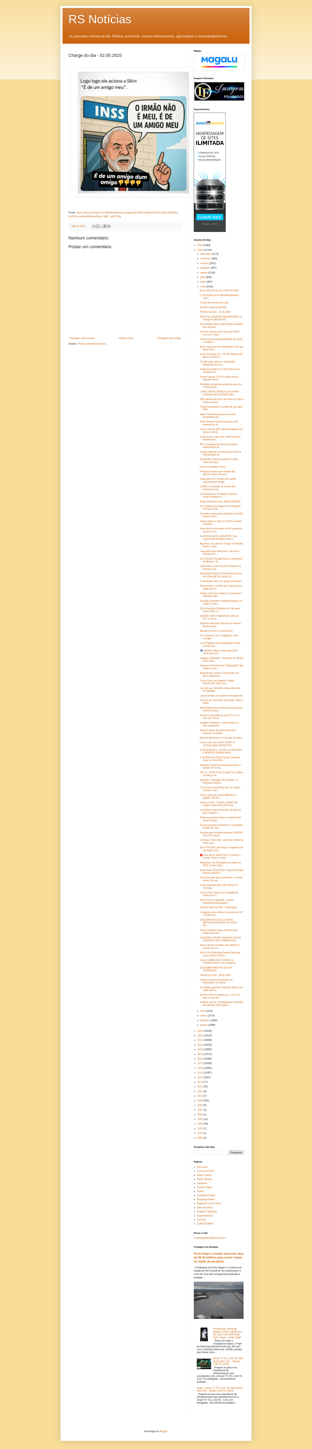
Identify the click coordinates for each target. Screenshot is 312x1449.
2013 (201, 1082)
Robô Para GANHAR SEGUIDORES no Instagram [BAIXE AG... (221, 318)
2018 (201, 1058)
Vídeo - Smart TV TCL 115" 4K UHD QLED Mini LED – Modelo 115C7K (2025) (219, 1389)
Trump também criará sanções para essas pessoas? (219, 931)
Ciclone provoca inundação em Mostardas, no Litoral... (216, 981)
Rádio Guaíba (204, 1175)
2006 (201, 1114)
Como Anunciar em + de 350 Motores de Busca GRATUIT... (221, 355)
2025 (201, 250)
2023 (201, 1035)
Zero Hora (202, 1167)
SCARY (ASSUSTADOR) (213, 307)
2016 (201, 1068)
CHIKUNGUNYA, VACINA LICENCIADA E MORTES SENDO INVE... (221, 751)
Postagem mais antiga (169, 338)
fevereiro (205, 1020)
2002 (201, 1133)
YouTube (201, 1219)
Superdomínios (205, 1215)
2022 (201, 1040)
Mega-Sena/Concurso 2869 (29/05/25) (220, 501)
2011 (201, 1091)
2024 (201, 1031)
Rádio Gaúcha (204, 1179)
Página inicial (126, 338)
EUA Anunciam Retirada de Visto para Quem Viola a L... (220, 610)
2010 (201, 1095)
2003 (201, 1128)
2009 (201, 1100)
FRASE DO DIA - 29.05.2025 (215, 975)
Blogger (163, 1431)
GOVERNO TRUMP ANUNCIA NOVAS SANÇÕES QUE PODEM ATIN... (220, 939)
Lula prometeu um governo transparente (221, 695)
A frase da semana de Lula (214, 302)
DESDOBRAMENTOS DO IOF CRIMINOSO (216, 969)
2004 (201, 1123)
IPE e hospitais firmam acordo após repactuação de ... (218, 445)
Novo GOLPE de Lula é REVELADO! (219, 290)
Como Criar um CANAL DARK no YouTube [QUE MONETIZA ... (217, 744)
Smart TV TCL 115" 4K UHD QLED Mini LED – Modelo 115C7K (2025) (228, 1361)
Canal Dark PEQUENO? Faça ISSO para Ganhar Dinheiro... (221, 871)
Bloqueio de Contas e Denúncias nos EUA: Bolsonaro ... (219, 674)
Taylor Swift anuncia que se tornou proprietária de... (218, 415)
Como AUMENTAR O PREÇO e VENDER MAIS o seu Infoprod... (218, 961)
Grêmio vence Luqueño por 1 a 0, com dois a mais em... (220, 996)
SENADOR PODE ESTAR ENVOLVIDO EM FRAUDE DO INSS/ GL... (221, 575)
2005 (201, 1119)
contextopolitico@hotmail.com (210, 1238)
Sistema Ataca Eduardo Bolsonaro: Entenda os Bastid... (218, 731)
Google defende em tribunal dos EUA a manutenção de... (220, 453)
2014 (201, 1077)
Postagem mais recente (82, 338)
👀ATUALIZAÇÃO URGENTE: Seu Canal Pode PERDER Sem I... (218, 537)
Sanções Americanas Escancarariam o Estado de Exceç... (220, 766)
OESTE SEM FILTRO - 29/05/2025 (218, 907)
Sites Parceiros (205, 1207)
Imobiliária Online (206, 1195)
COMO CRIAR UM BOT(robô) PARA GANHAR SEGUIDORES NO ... (219, 393)
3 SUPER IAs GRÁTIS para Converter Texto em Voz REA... (220, 759)
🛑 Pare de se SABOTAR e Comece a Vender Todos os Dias (220, 856)
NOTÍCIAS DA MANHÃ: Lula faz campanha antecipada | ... (217, 901)
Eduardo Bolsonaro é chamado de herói (221, 737)
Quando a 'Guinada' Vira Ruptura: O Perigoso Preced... (219, 781)
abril (203, 1011)
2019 (201, 1054)
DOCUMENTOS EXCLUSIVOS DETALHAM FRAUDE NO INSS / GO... (219, 922)
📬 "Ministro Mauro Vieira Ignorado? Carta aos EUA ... (219, 652)
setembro (205, 267)
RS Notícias (100, 19)
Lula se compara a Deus (213, 466)
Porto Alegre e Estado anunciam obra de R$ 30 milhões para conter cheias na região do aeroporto (219, 1257)
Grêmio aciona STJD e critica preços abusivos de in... (219, 378)
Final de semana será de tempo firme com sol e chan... (219, 333)
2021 (201, 1044)
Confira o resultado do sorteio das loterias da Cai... (218, 488)
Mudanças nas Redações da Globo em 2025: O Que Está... (220, 864)
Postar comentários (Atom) (92, 343)
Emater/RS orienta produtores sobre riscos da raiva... (219, 460)
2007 (201, 1109)
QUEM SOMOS (205, 1223)
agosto (204, 272)
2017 (201, 1063)
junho (203, 281)
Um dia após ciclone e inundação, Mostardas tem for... (218, 363)
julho (203, 277)
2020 (201, 1049)
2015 (201, 1072)
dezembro (206, 254)
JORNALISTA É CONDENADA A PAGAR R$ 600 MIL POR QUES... (221, 1003)
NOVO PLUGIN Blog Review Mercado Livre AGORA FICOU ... (220, 954)
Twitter (200, 1191)
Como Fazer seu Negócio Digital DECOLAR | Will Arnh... (217, 682)
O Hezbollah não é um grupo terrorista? (221, 581)
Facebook (202, 1183)
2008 (201, 1105)
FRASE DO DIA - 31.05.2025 (215, 312)
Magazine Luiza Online (209, 1203)
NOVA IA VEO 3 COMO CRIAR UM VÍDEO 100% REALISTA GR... (218, 804)
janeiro (204, 1025)
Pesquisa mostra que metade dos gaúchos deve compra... (217, 473)
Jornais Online (204, 1187)
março (204, 1015)
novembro (206, 258)
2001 (201, 1137)
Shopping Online (205, 1199)
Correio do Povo (205, 1171)
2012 (201, 1086)
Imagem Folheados (207, 1211)
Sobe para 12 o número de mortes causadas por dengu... (218, 480)
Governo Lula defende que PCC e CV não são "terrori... (220, 717)
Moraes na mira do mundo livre (216, 631)
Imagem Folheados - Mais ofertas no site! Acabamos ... (219, 724)
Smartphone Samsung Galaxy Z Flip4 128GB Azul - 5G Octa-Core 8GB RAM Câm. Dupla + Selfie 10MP (228, 1333)
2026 (201, 245)
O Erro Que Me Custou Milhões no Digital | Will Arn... (218, 796)
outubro (204, 263)
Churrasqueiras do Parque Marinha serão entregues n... (218, 495)
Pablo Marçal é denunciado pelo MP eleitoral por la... (219, 423)
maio (203, 286)
